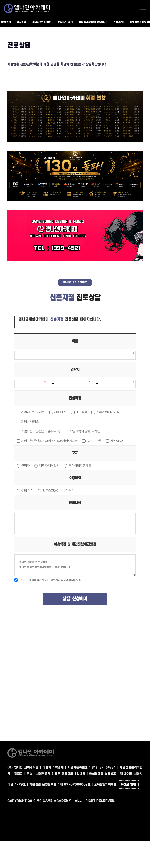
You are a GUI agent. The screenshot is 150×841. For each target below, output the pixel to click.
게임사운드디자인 (41, 22)
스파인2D (118, 22)
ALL (78, 801)
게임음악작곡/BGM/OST (93, 22)
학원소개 (6, 22)
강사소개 (21, 22)
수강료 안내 (128, 784)
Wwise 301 (65, 22)
